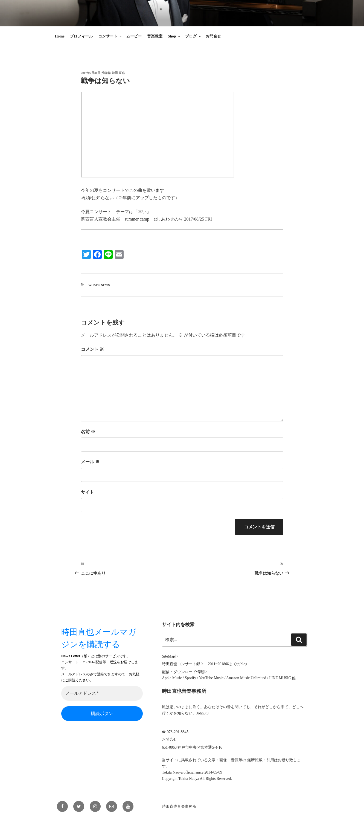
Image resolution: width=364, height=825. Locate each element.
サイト (87, 492)
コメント (92, 349)
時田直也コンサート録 (181, 664)
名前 (88, 431)
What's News (99, 284)
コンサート (110, 36)
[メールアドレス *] (102, 693)
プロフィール (81, 36)
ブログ (193, 36)
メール (90, 461)
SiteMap (168, 656)
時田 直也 (118, 72)
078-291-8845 (177, 732)
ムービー (134, 36)
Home (60, 36)
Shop (174, 36)
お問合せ (213, 36)
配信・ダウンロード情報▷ (185, 672)
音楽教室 (154, 36)
